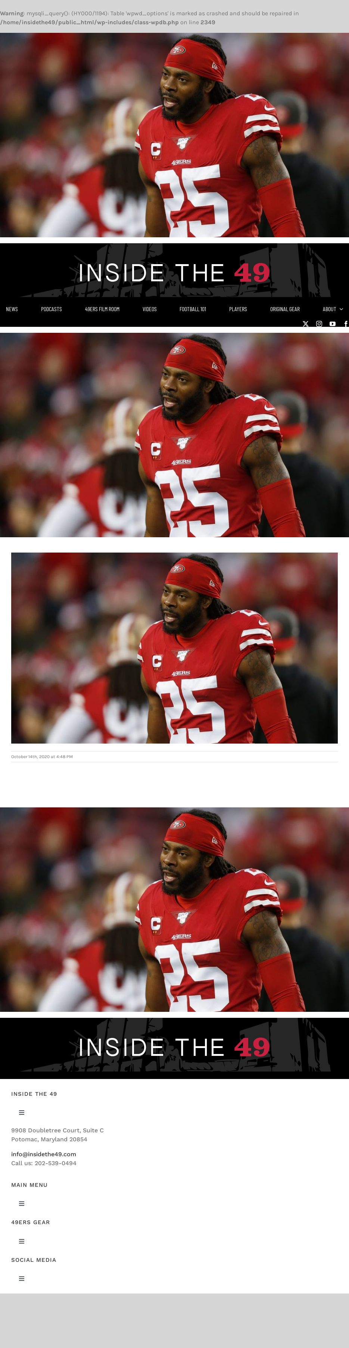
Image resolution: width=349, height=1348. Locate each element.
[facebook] (346, 324)
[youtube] (333, 324)
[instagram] (319, 324)
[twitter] (306, 324)
